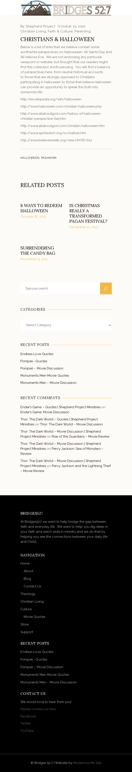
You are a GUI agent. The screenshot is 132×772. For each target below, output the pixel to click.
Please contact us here (38, 709)
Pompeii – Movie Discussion (41, 368)
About (28, 571)
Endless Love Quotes (36, 354)
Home (25, 563)
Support (26, 632)
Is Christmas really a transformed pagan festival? (88, 213)
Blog (27, 579)
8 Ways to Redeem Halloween (41, 208)
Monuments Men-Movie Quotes (44, 376)
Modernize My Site (87, 763)
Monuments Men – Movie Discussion (48, 383)
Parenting (83, 31)
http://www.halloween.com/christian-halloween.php (61, 106)
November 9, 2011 (34, 259)
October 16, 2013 (33, 217)
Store (24, 624)
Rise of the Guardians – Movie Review (80, 436)
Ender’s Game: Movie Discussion (44, 412)
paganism (49, 157)
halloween (30, 157)
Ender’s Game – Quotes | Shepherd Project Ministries (60, 407)
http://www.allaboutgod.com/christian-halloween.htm (62, 126)
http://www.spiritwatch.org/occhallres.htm (53, 133)
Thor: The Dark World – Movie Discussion (71, 424)
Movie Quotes (34, 617)
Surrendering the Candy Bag (37, 250)
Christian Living (33, 31)
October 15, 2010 (72, 26)
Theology (28, 594)
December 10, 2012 (83, 227)
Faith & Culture (60, 31)
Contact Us (32, 586)
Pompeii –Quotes (33, 361)
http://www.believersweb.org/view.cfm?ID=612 (56, 140)
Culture (26, 609)
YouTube (27, 731)
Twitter (25, 723)
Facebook (28, 716)
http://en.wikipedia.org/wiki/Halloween (50, 99)
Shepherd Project (40, 26)
